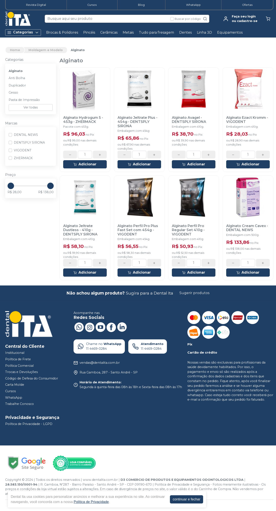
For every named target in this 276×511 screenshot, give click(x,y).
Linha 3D (204, 32)
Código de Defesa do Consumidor (31, 378)
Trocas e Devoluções (21, 372)
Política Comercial (19, 366)
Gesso (13, 92)
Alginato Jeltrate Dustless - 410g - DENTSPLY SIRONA (80, 230)
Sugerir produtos (194, 293)
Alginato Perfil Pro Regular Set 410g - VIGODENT (188, 230)
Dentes (185, 32)
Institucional (14, 353)
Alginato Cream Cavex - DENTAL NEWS (247, 228)
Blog (141, 4)
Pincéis (89, 32)
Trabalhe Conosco (19, 404)
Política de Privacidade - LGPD (28, 424)
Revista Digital (36, 4)
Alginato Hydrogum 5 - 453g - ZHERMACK (83, 120)
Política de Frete (18, 359)
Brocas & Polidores (62, 32)
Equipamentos (230, 32)
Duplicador (17, 85)
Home (15, 50)
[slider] (11, 186)
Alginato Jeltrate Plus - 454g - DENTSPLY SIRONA (137, 122)
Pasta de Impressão (24, 100)
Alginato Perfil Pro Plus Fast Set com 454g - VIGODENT (138, 230)
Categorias (23, 32)
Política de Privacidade (91, 502)
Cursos (92, 4)
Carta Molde (14, 385)
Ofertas (247, 4)
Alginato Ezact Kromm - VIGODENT (247, 120)
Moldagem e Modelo (45, 50)
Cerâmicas (109, 32)
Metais (128, 32)
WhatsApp (193, 4)
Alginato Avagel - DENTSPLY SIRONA (189, 120)
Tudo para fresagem (156, 32)
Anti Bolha (17, 78)
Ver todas (31, 107)
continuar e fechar (186, 499)
